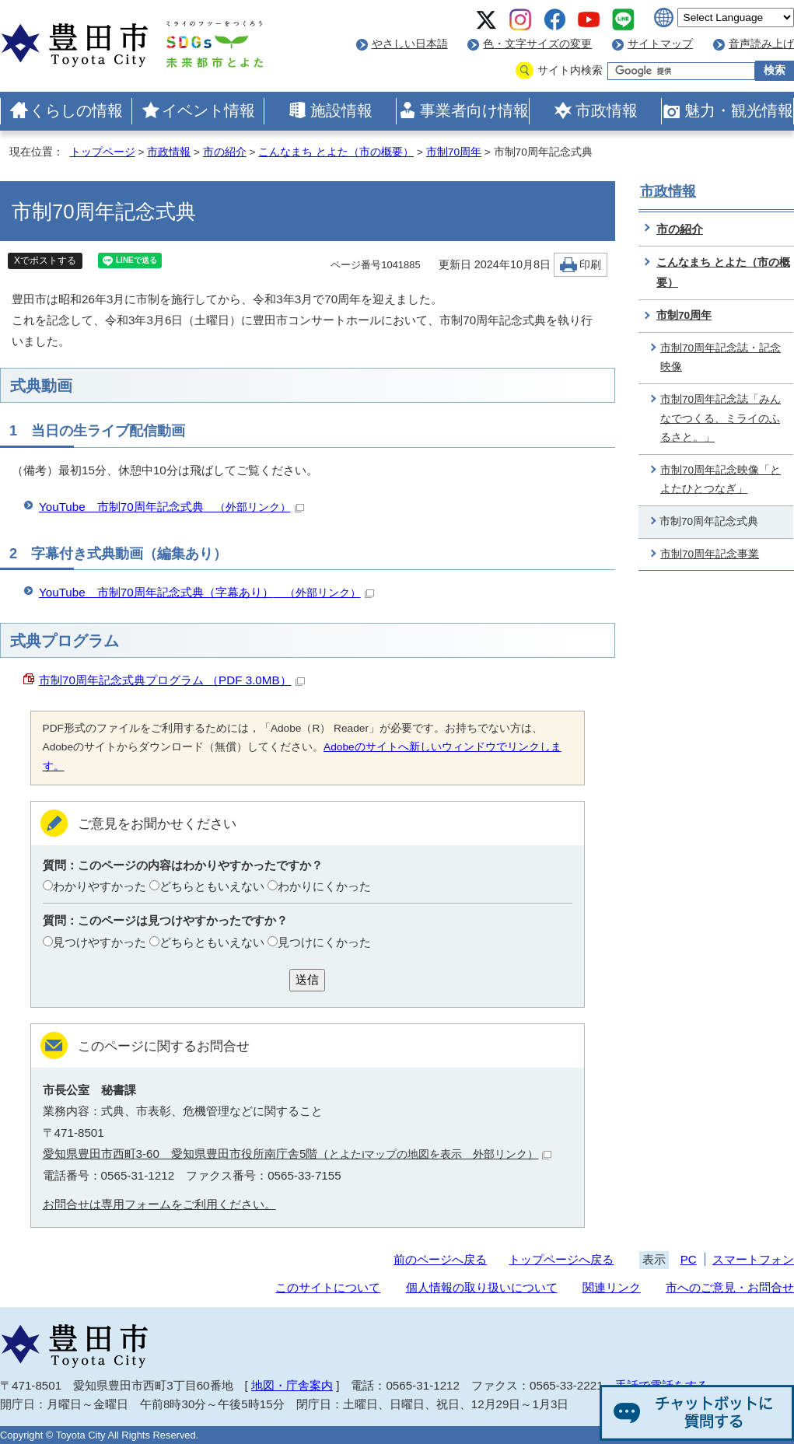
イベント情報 (208, 110)
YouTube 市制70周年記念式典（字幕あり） (206, 592)
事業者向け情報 (474, 110)
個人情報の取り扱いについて (482, 1287)
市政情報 (606, 110)
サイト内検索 (570, 70)
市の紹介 (225, 152)
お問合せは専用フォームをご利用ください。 (159, 1204)
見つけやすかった (99, 942)
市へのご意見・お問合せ (730, 1287)
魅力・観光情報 (738, 110)
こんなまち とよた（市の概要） (336, 152)
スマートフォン (753, 1259)
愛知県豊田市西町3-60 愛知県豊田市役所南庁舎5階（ (297, 1153)
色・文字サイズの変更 (537, 44)
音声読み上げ (761, 44)
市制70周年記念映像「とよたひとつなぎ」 (720, 479)
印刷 (590, 265)
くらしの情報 (76, 110)
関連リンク (611, 1287)
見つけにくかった (324, 942)
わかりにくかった (324, 886)
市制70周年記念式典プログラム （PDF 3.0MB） (172, 680)
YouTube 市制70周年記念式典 (171, 506)
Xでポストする (45, 260)
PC (688, 1259)
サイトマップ (660, 44)
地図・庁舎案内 (292, 1385)
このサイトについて (327, 1287)
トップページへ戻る (561, 1259)
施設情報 (341, 110)
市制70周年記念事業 (709, 554)
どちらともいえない (211, 886)
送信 (307, 979)
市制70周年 (453, 152)
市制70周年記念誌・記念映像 (720, 357)
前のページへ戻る (440, 1259)
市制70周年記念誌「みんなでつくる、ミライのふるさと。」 (720, 418)
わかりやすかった (99, 886)
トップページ (102, 152)
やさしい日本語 (410, 44)
